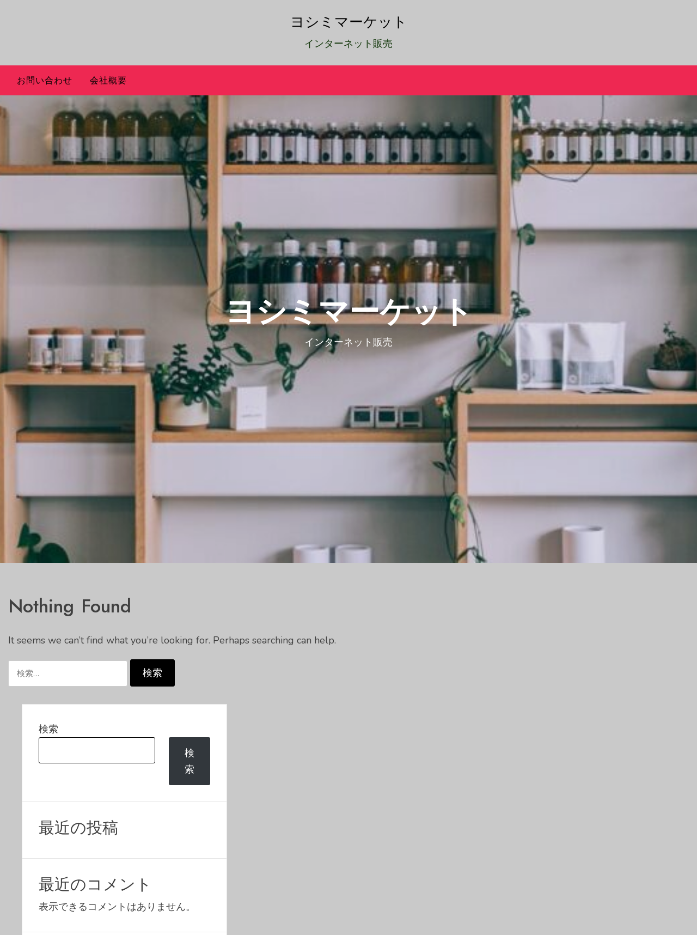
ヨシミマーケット (348, 21)
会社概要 (108, 80)
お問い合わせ (44, 80)
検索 (48, 729)
